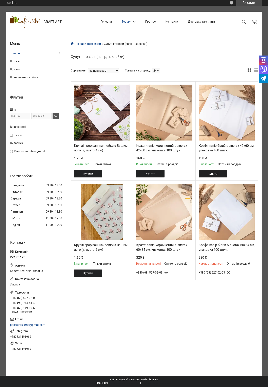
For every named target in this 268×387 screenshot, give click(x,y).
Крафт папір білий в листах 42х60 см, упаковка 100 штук (226, 148)
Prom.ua (153, 379)
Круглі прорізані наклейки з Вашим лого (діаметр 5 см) (101, 247)
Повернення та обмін (24, 77)
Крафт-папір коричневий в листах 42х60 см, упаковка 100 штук (161, 148)
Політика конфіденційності (156, 383)
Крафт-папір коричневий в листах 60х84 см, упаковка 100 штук (161, 247)
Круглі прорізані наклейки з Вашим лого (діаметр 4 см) (101, 148)
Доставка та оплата (201, 21)
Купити (88, 173)
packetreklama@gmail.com (27, 324)
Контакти (172, 21)
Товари (126, 21)
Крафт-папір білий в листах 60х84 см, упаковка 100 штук (227, 247)
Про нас (150, 21)
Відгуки (15, 69)
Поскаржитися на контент (125, 383)
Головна (106, 21)
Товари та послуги (88, 43)
